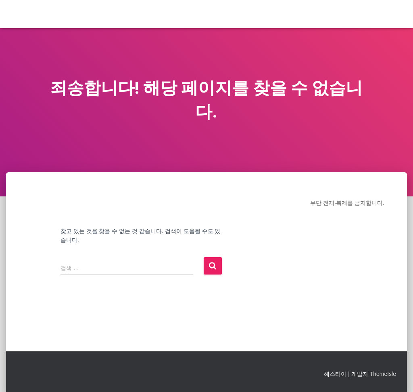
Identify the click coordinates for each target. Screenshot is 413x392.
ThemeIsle (383, 374)
